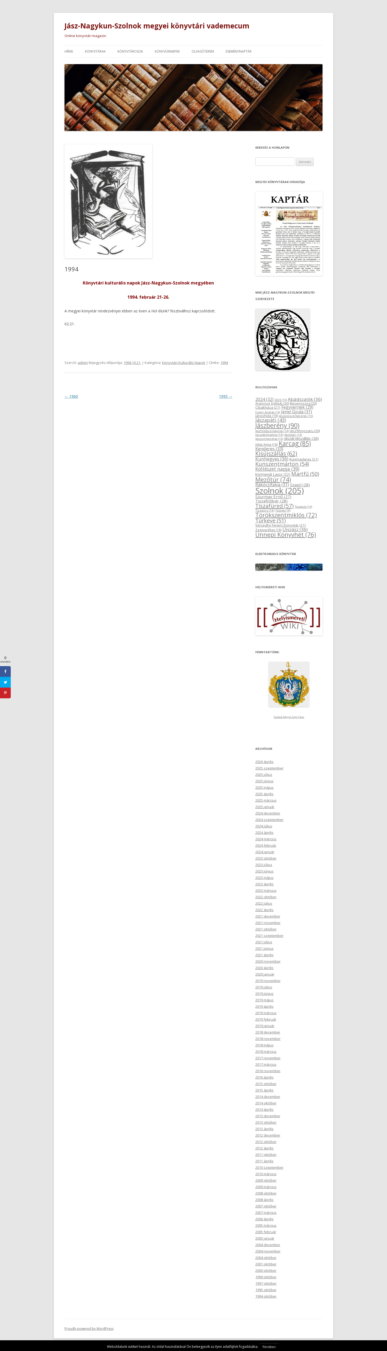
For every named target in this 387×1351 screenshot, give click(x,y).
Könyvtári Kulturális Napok (183, 362)
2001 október (266, 1263)
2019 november (268, 980)
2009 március (266, 1186)
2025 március (266, 800)
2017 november (268, 1057)
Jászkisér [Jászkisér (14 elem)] (293, 434)
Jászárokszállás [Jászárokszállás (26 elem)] (301, 438)
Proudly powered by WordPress (88, 1328)
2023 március (266, 890)
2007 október (266, 1205)
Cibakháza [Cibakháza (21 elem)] (267, 407)
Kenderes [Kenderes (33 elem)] (269, 448)
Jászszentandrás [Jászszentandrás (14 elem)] (269, 438)
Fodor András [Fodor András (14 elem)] (267, 412)
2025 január (264, 806)
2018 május (264, 1044)
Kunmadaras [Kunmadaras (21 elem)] (303, 459)
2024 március (266, 838)
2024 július (263, 825)
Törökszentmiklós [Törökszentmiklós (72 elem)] (286, 515)
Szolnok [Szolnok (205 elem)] (279, 490)
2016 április (264, 1077)
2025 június (264, 780)
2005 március (266, 1225)
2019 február (265, 1019)
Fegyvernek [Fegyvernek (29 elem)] (297, 407)
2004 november (268, 1250)
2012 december (267, 1135)
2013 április (264, 1128)
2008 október (266, 1193)
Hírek (68, 51)
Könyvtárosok (130, 51)
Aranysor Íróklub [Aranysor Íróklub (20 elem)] (272, 403)
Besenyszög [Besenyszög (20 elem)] (303, 403)
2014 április (264, 1109)
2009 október (266, 1180)
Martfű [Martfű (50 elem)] (305, 473)
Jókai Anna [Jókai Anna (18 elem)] (266, 444)
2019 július (263, 986)
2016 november (268, 1070)
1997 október (266, 1283)
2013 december (267, 1115)
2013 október (266, 1122)
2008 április (264, 1199)
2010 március (266, 1173)
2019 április (264, 1006)
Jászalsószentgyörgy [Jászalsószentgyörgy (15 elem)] (296, 416)
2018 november (268, 1038)
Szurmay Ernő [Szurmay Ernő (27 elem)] (273, 496)
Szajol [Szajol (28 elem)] (300, 484)
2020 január (264, 974)
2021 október (266, 928)
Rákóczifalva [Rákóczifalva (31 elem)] (272, 484)
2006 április (264, 1218)
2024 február (265, 845)
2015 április (264, 1089)
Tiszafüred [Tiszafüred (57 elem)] (274, 505)
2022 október (266, 896)
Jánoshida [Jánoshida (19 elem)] (266, 415)
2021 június (264, 948)
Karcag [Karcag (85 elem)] (295, 443)
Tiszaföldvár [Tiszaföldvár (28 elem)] (271, 500)
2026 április (264, 761)
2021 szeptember (269, 935)
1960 (71, 396)
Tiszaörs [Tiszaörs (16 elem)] (264, 510)
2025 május (264, 787)
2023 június (264, 870)
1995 (225, 396)
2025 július (263, 774)
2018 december (267, 1031)
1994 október (266, 1296)
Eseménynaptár (239, 51)
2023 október (266, 858)
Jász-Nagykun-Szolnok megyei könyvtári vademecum (157, 26)
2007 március (266, 1212)
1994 (224, 362)
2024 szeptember (269, 819)
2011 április (264, 1160)
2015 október (266, 1083)
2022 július (263, 903)
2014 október (266, 1102)
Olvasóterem (203, 51)
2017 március (266, 1064)
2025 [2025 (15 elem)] (281, 399)
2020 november (268, 961)
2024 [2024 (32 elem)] (264, 399)
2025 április (264, 793)
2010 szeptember (269, 1167)
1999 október (266, 1276)
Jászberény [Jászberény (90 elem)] (277, 425)
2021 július (263, 941)
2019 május (264, 999)
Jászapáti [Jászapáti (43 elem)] (270, 419)
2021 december (267, 916)
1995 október (266, 1289)
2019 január (264, 1025)
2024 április (264, 832)
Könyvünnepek (167, 51)
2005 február (265, 1231)
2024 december (267, 812)
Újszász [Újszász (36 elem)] (295, 529)
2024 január (264, 851)
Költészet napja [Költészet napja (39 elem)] (277, 468)
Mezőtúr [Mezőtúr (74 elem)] (273, 479)
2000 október (266, 1270)
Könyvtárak (95, 51)
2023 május (264, 877)
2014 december (267, 1096)
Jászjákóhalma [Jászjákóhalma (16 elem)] (269, 434)
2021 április (264, 954)
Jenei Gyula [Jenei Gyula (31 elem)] (296, 411)
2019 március (266, 1012)
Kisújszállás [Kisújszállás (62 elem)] (276, 453)
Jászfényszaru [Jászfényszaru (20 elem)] (305, 430)
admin (83, 362)
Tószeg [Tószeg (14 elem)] (282, 510)
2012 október (266, 1141)
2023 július (263, 864)
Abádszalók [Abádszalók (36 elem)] (305, 399)
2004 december (267, 1244)
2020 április (264, 967)
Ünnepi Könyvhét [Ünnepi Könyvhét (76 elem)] (285, 534)
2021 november (268, 922)
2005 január (264, 1238)
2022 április (264, 909)
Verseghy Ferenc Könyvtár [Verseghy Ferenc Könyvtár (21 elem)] (280, 525)
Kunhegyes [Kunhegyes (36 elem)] (271, 458)
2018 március (266, 1051)
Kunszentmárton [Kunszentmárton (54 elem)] (282, 463)
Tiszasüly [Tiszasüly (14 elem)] (303, 506)
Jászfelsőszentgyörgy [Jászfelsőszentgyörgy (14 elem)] (272, 431)
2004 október (266, 1257)
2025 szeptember (269, 767)
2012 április (264, 1147)
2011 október (266, 1154)
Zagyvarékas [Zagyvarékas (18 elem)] (268, 529)
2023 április (264, 883)
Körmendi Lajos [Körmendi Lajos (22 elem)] (272, 474)
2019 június (264, 993)
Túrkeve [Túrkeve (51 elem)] (270, 520)
